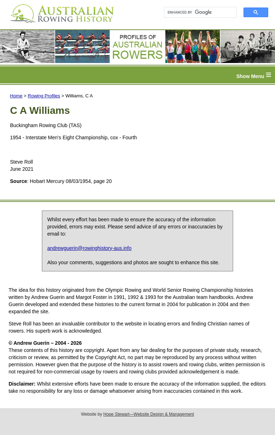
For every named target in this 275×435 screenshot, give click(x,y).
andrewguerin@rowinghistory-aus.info (89, 248)
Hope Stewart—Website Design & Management (148, 414)
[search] (197, 12)
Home (16, 95)
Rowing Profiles (44, 95)
